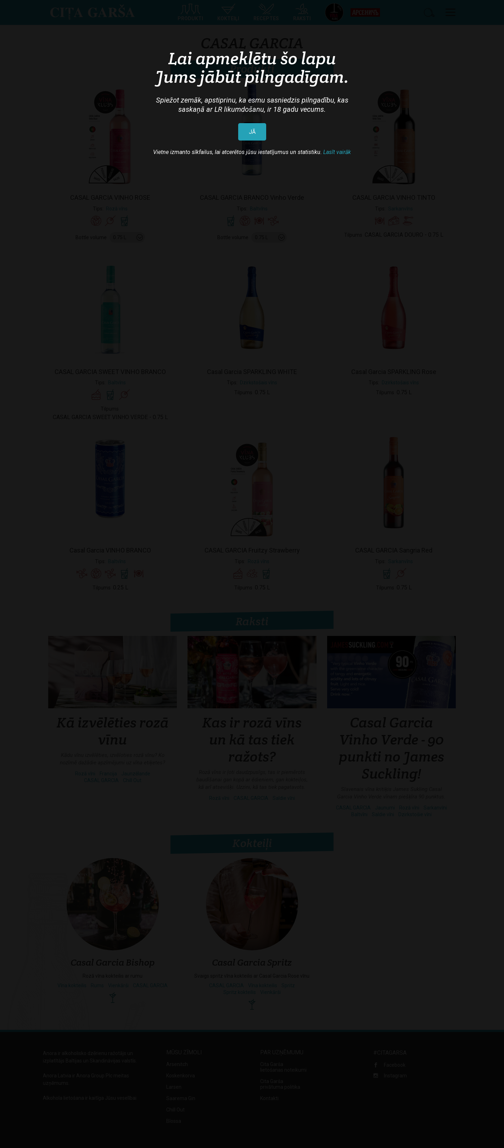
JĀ (252, 131)
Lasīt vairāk (337, 152)
